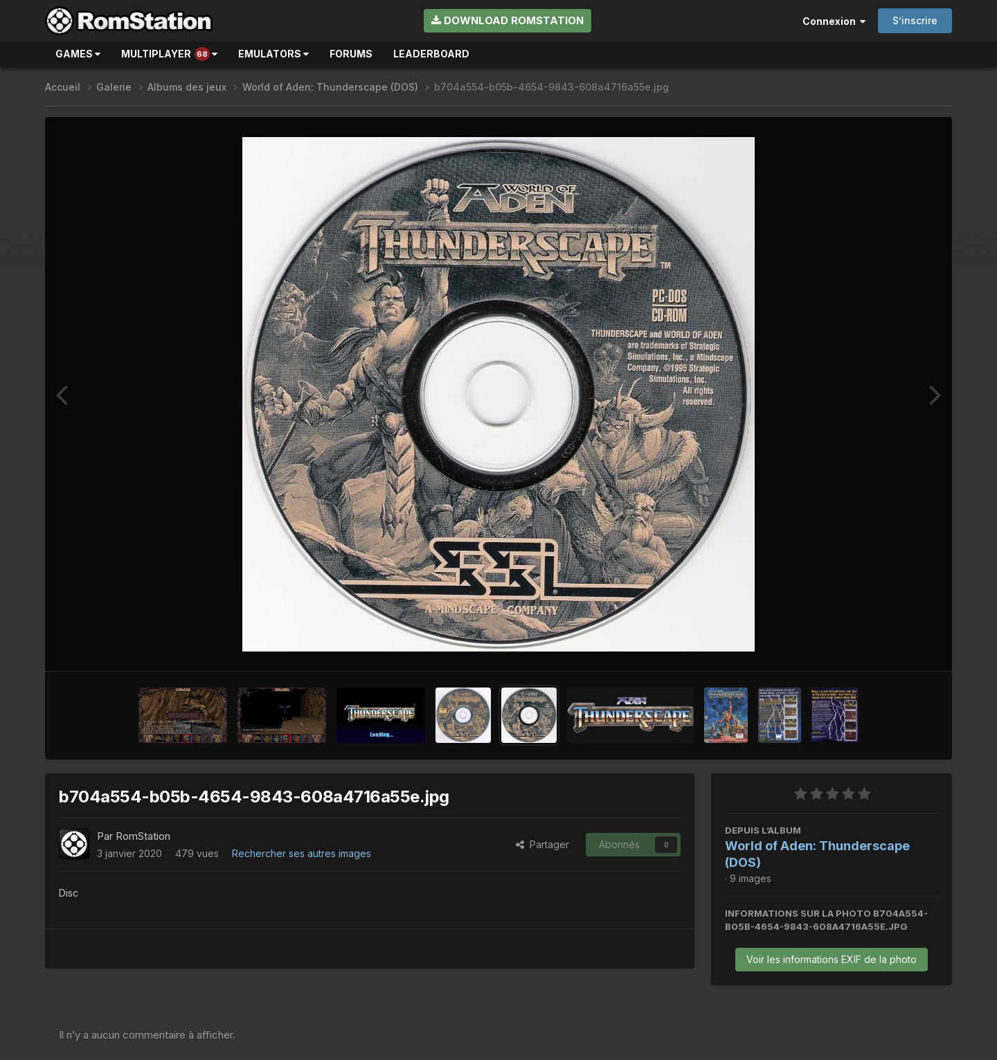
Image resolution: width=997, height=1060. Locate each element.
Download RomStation (507, 20)
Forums (351, 54)
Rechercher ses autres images (301, 853)
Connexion (833, 21)
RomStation (143, 836)
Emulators (273, 54)
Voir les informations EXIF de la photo (831, 959)
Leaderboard (431, 54)
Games (77, 54)
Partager (542, 844)
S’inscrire (914, 20)
